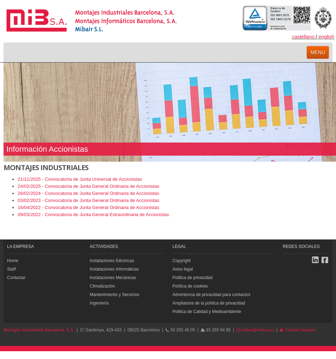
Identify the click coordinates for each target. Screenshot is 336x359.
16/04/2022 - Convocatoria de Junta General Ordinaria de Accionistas (88, 207)
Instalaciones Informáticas (114, 269)
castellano (303, 37)
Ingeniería (99, 303)
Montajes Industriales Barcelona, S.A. (39, 330)
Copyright (182, 260)
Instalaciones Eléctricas (112, 260)
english (326, 37)
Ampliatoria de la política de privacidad (209, 303)
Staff (11, 269)
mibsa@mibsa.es (255, 330)
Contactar (16, 277)
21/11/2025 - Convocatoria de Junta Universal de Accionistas (80, 179)
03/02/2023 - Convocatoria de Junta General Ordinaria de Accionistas (88, 200)
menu (318, 52)
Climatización (102, 286)
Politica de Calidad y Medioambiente (207, 311)
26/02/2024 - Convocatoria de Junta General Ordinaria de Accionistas (88, 193)
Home (12, 260)
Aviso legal (183, 269)
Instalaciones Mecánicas (113, 277)
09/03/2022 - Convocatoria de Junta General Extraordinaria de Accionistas (93, 214)
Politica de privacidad (193, 277)
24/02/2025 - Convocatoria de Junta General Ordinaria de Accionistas (88, 186)
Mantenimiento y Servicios (114, 294)
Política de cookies (190, 286)
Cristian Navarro (297, 330)
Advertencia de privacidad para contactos (211, 294)
